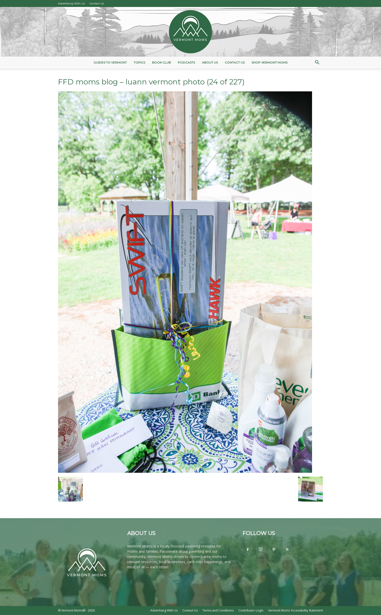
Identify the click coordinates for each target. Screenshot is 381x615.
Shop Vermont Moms (269, 62)
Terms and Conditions (218, 610)
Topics (139, 62)
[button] (317, 63)
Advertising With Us (71, 3)
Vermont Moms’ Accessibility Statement (295, 610)
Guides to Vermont (110, 62)
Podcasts (186, 62)
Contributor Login (250, 610)
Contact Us (97, 3)
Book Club (161, 62)
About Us (210, 62)
